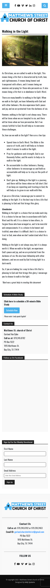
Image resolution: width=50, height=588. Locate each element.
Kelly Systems (30, 582)
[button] (44, 5)
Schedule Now (11, 310)
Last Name (8, 459)
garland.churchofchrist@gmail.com (29, 531)
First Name (8, 448)
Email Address (10, 470)
